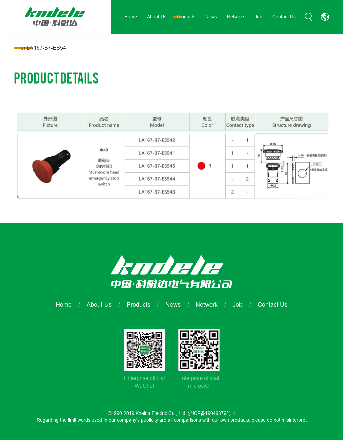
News (211, 16)
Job (258, 16)
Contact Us (284, 16)
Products (186, 16)
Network (236, 16)
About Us (156, 16)
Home (130, 16)
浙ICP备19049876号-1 (211, 413)
